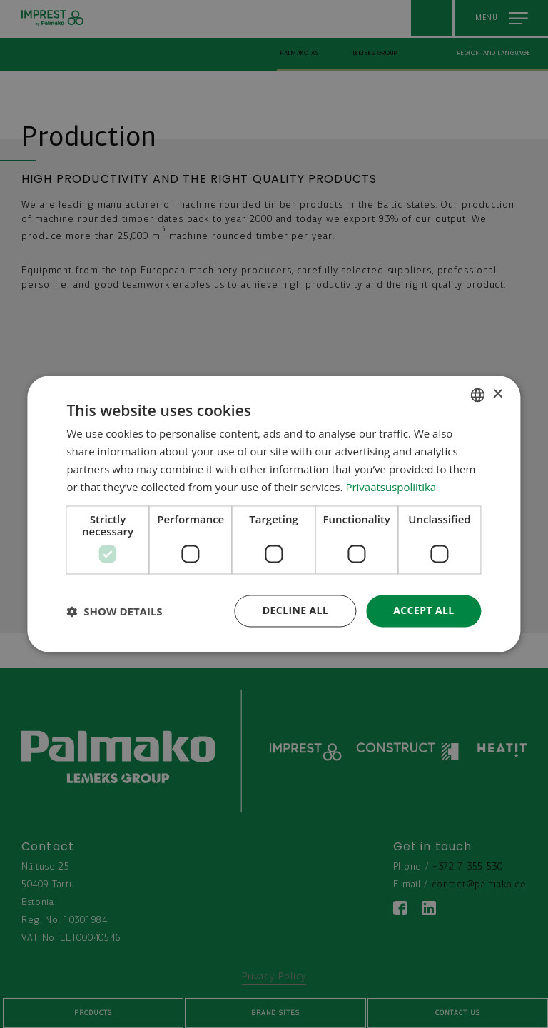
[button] (114, 611)
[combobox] (478, 395)
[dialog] (273, 514)
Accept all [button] (423, 611)
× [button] (497, 394)
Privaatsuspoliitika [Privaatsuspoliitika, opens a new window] (390, 487)
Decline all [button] (295, 611)
